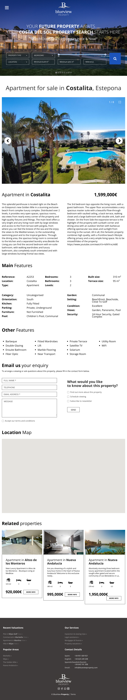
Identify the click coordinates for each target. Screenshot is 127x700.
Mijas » (6, 659)
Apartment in (21, 561)
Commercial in (16, 637)
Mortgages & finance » (74, 640)
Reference (90, 62)
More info (30, 592)
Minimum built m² (41, 62)
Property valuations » (73, 644)
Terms (73, 694)
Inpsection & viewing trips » (76, 634)
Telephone (9, 387)
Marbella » (7, 656)
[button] (7, 7)
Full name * (10, 380)
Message (8, 401)
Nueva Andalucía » (10, 665)
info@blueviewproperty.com (86, 667)
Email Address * (12, 394)
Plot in (13, 634)
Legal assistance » (72, 637)
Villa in (11, 644)
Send (73, 409)
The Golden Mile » (10, 662)
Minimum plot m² (67, 62)
